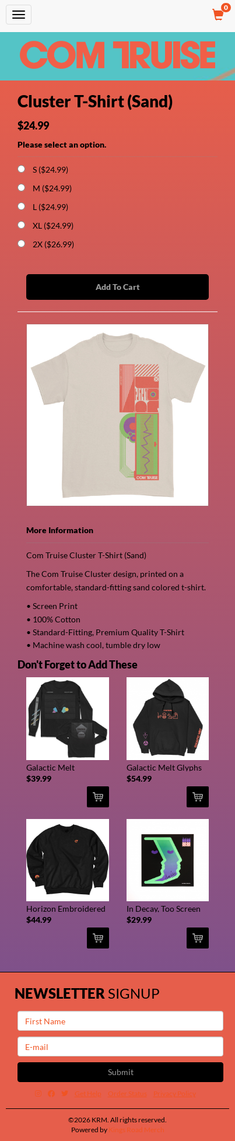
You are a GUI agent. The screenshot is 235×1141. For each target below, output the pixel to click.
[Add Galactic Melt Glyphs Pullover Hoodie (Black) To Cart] (198, 796)
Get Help (88, 1093)
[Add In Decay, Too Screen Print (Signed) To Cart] (198, 938)
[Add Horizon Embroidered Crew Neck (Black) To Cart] (98, 938)
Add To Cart (118, 287)
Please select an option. (61, 144)
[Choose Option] (21, 169)
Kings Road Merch (136, 1129)
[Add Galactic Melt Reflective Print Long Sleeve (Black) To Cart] (98, 796)
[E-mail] (120, 1046)
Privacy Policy (174, 1093)
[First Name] (120, 1021)
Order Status (127, 1093)
